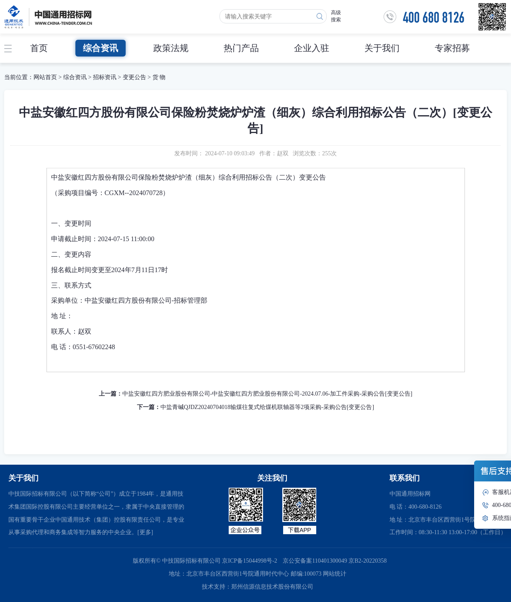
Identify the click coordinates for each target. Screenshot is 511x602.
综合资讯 (100, 48)
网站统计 (334, 574)
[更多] (145, 532)
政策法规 (170, 48)
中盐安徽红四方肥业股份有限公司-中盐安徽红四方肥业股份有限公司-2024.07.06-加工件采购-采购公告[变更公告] (267, 394)
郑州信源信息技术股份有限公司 (272, 587)
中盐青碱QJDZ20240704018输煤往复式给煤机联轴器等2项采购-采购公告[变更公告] (267, 407)
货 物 (159, 77)
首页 (39, 48)
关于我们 (382, 48)
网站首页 (45, 77)
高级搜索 (336, 16)
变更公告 (134, 77)
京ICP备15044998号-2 (249, 561)
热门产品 (241, 48)
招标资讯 (105, 77)
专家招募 (452, 48)
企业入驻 (311, 48)
